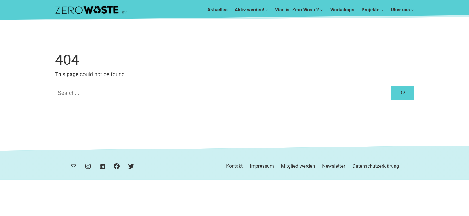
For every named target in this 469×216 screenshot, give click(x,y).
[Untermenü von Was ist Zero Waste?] (321, 9)
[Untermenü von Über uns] (412, 9)
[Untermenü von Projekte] (382, 9)
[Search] (402, 93)
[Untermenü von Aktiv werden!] (266, 9)
